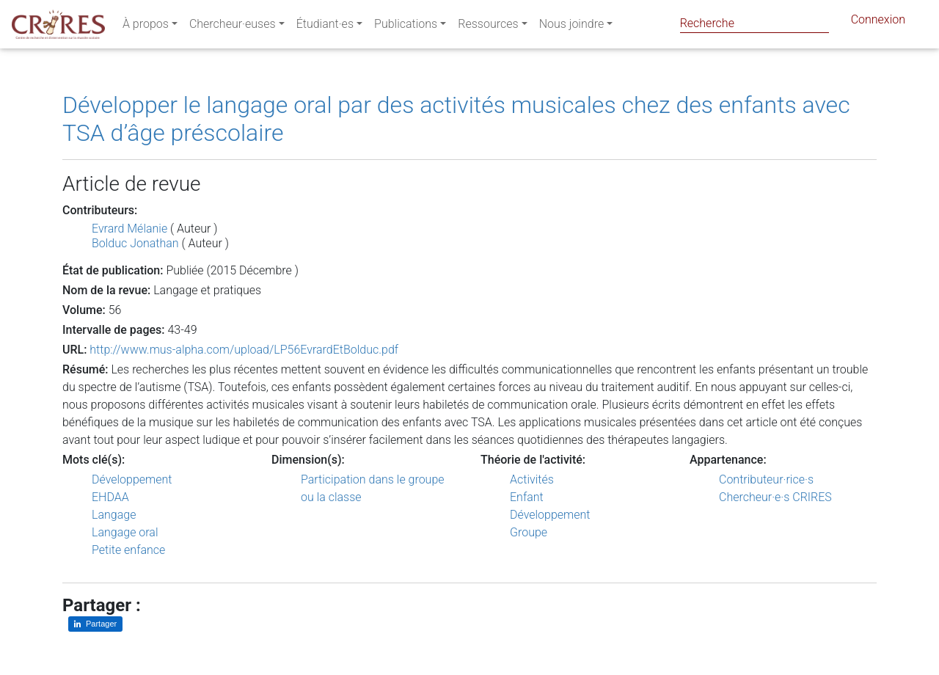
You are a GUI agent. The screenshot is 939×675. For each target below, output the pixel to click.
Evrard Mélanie (129, 229)
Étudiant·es (325, 27)
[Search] (754, 23)
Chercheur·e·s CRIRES (775, 497)
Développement (132, 479)
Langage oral (125, 532)
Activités (532, 479)
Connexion (878, 22)
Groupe (528, 532)
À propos (146, 27)
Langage (114, 515)
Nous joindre (571, 27)
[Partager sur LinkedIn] (95, 624)
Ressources (488, 27)
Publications (405, 27)
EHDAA (110, 497)
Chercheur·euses (232, 27)
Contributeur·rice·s (766, 479)
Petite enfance (128, 550)
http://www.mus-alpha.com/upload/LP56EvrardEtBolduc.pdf (243, 350)
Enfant (527, 497)
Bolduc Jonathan (135, 243)
